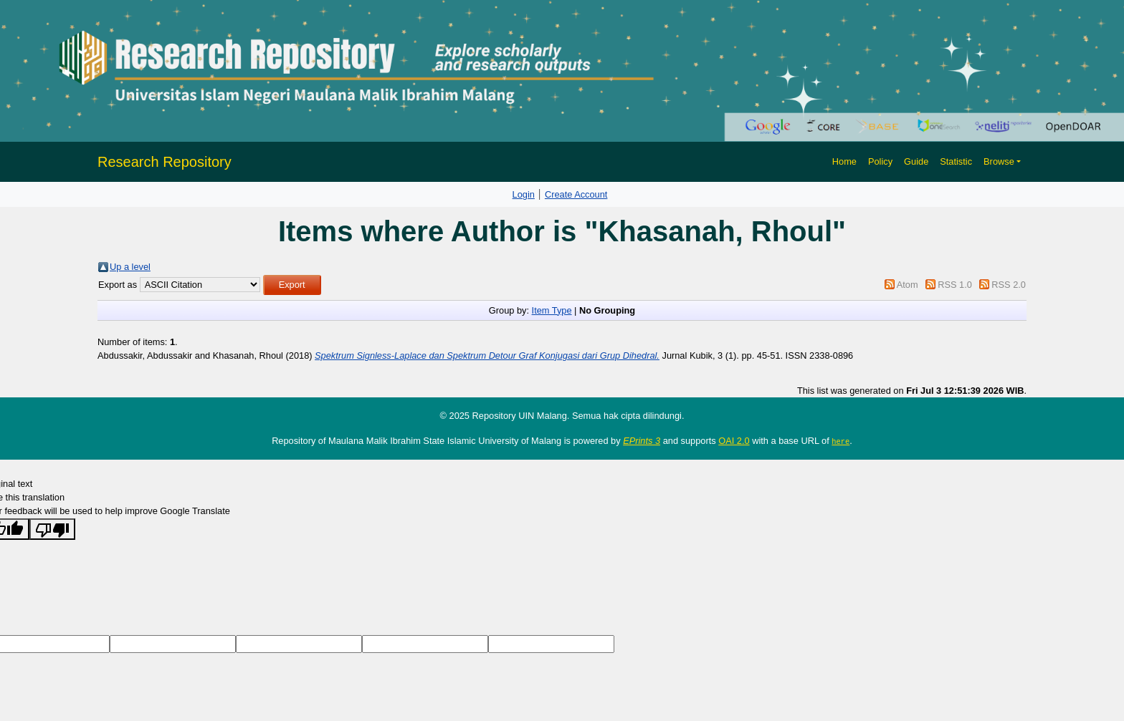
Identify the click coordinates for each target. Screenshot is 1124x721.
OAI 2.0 (733, 440)
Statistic (956, 161)
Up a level (130, 266)
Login (524, 194)
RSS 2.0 (1008, 284)
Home (844, 161)
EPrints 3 (641, 440)
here (840, 441)
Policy (880, 161)
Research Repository (164, 162)
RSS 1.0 (955, 284)
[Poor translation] (52, 528)
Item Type (552, 310)
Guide (916, 161)
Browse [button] (999, 161)
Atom (907, 284)
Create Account (576, 194)
